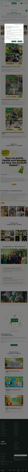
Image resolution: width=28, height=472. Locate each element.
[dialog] (14, 33)
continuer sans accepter (18, 24)
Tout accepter (20, 41)
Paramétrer (13, 41)
